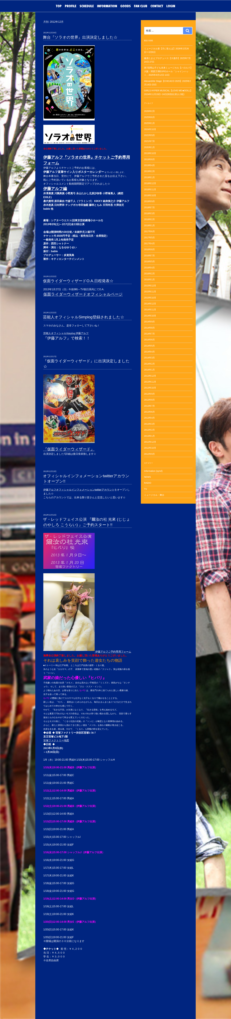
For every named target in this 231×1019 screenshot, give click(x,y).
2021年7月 (149, 141)
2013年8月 (149, 399)
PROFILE (70, 6)
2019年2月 (149, 171)
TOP (59, 6)
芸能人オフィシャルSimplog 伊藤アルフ (66, 333)
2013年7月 (149, 406)
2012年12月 (150, 442)
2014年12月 (150, 303)
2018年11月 (150, 189)
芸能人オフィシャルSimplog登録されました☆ (83, 317)
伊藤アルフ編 (55, 188)
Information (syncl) (153, 471)
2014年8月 (149, 327)
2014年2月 (149, 363)
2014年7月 (149, 333)
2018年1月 (149, 225)
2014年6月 (149, 339)
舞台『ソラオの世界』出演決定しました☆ (80, 37)
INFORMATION (107, 6)
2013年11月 (150, 381)
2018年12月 (150, 183)
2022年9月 (149, 135)
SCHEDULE (87, 6)
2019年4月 (149, 165)
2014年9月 (149, 321)
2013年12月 (150, 376)
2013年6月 (149, 412)
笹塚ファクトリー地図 (56, 740)
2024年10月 (150, 129)
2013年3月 (149, 424)
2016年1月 (149, 279)
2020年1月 (149, 147)
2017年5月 (149, 237)
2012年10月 (150, 448)
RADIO (147, 483)
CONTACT (156, 6)
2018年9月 (149, 201)
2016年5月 (149, 261)
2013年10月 (150, 387)
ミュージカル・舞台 (154, 495)
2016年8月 (149, 249)
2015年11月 (150, 291)
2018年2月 (149, 219)
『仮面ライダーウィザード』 (68, 449)
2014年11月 (150, 309)
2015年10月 (150, 297)
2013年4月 (149, 417)
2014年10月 (150, 315)
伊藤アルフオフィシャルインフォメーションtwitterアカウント (78, 489)
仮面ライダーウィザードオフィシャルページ (83, 294)
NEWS (147, 477)
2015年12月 (150, 285)
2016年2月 (149, 273)
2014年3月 (149, 357)
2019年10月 (150, 153)
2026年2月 (149, 111)
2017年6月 (149, 231)
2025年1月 (149, 123)
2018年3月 (149, 213)
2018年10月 (150, 195)
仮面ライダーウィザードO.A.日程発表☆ (78, 281)
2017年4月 (149, 243)
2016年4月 (149, 267)
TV (145, 489)
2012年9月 (149, 454)
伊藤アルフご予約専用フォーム (113, 651)
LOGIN (170, 6)
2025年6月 (149, 117)
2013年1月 (149, 436)
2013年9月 (149, 394)
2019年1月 (149, 177)
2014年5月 (149, 345)
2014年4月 (149, 351)
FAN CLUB (140, 6)
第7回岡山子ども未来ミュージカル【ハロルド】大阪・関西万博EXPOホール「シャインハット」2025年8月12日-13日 (168, 71)
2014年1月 (149, 369)
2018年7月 (149, 207)
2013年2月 (149, 430)
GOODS (125, 6)
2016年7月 (149, 255)
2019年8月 (149, 159)
